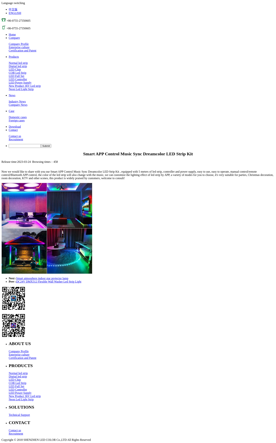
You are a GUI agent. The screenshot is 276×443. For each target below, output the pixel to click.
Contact (13, 129)
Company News (18, 104)
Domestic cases (18, 117)
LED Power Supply (20, 82)
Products (14, 56)
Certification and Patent (22, 50)
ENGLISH (15, 13)
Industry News (17, 101)
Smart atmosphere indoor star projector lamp (42, 278)
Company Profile (19, 44)
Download (15, 126)
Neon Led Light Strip (21, 89)
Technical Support (19, 414)
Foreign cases (17, 120)
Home (12, 34)
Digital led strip (18, 66)
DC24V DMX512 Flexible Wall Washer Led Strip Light (48, 281)
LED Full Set (16, 76)
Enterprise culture (19, 47)
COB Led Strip (17, 72)
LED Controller (18, 79)
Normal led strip (18, 62)
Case (11, 111)
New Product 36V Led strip (25, 85)
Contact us (15, 136)
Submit (46, 146)
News (12, 95)
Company (14, 37)
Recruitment (16, 139)
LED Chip (15, 69)
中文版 (13, 9)
